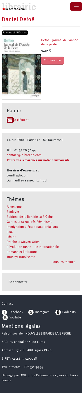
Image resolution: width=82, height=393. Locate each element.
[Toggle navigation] (76, 6)
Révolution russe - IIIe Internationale (33, 247)
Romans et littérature (22, 252)
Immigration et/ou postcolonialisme (33, 227)
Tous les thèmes (63, 262)
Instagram (38, 312)
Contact (7, 304)
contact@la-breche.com (24, 155)
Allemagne (14, 207)
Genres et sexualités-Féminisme (29, 222)
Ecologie (13, 212)
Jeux (10, 232)
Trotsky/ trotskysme (21, 257)
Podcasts (65, 312)
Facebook (12, 312)
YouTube (15, 317)
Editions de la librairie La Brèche (30, 217)
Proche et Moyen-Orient (24, 242)
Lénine (11, 237)
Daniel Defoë (18, 20)
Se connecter (17, 282)
